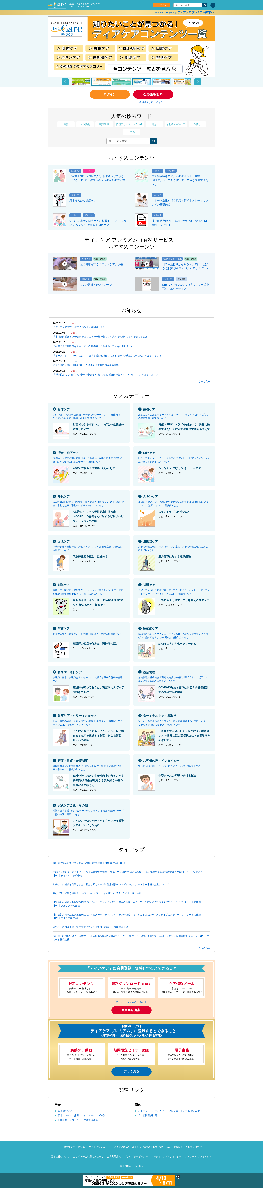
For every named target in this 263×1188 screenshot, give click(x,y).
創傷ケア (64, 585)
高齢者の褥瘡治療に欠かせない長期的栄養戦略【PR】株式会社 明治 (89, 863)
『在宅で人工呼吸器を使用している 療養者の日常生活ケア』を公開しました (93, 346)
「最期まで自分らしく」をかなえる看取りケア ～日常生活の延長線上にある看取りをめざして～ (184, 736)
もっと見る (204, 381)
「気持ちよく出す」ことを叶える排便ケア (183, 600)
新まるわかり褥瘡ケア (82, 200)
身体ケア (64, 409)
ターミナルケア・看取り (159, 715)
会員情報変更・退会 (71, 1147)
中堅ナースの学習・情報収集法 (177, 775)
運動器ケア (150, 541)
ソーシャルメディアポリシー (166, 1156)
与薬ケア (64, 628)
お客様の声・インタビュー (161, 760)
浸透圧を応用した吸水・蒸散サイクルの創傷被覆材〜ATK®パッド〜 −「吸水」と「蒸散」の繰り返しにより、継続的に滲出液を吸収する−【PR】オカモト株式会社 (131, 937)
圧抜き (131, 132)
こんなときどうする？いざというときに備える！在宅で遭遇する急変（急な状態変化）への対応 (98, 736)
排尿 (154, 124)
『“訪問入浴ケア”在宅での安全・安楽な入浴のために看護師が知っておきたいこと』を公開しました (105, 374)
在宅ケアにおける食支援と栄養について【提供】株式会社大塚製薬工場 (90, 927)
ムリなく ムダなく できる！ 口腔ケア (180, 468)
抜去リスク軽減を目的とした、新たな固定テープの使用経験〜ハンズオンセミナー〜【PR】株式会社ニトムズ (111, 884)
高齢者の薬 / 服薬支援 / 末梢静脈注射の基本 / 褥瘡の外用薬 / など (87, 633)
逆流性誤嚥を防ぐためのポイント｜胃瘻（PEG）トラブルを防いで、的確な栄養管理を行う (180, 180)
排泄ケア (149, 585)
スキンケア (150, 496)
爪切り (197, 124)
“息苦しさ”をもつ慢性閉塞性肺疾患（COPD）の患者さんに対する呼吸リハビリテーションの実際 (98, 516)
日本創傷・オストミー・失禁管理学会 (78, 1120)
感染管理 (149, 672)
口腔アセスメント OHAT (129, 124)
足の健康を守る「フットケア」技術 (101, 264)
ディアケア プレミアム (197, 1156)
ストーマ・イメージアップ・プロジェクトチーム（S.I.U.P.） (170, 1110)
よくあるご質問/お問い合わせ (147, 1147)
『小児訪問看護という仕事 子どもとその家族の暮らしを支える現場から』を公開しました (100, 336)
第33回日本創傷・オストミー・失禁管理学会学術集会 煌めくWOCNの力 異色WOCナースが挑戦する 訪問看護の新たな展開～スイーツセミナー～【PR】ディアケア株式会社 (130, 874)
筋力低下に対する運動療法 (174, 556)
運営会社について (60, 1156)
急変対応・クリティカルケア (77, 715)
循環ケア (64, 541)
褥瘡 (66, 124)
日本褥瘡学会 (65, 1110)
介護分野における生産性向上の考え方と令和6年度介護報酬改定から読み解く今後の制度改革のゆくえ (98, 780)
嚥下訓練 (104, 124)
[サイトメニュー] (212, 5)
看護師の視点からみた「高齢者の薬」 (95, 643)
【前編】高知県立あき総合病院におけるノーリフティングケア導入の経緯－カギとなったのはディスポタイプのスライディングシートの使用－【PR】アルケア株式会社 (128, 916)
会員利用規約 (114, 1156)
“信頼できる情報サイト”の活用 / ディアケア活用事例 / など (169, 766)
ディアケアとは (117, 1147)
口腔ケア (149, 453)
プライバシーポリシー (136, 1156)
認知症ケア (150, 628)
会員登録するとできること (153, 102)
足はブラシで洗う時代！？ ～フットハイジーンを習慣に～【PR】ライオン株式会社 (97, 893)
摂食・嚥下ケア (68, 453)
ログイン (161, 5)
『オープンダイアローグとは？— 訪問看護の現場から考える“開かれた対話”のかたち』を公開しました (107, 355)
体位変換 (85, 124)
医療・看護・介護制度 (73, 760)
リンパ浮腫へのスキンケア (96, 284)
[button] (65, 81)
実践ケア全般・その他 (73, 805)
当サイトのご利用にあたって (88, 1156)
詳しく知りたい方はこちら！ (131, 1002)
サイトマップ (96, 1147)
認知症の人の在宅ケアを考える (177, 643)
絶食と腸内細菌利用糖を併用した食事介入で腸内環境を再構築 (86, 365)
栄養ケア (149, 409)
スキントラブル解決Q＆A (173, 511)
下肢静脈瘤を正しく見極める (90, 556)
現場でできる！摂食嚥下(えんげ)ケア (95, 468)
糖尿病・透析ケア (70, 672)
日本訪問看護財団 (147, 1115)
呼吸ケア (64, 496)
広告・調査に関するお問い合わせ (184, 1147)
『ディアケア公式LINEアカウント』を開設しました (80, 327)
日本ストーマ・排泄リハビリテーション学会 (81, 1115)
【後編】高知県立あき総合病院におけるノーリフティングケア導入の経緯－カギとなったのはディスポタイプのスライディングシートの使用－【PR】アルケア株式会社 (128, 904)
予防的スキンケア (175, 124)
